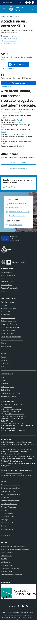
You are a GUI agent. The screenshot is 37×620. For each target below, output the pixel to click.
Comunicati (4, 363)
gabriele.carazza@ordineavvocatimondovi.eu (18, 475)
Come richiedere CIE (7, 86)
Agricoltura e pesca (7, 302)
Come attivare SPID (7, 68)
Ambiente (4, 305)
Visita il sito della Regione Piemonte (13, 546)
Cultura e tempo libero (8, 321)
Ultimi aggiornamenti (8, 529)
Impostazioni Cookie (7, 523)
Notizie (3, 357)
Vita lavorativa (6, 346)
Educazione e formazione (9, 324)
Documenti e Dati (7, 281)
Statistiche (4, 532)
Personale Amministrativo (9, 288)
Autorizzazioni (5, 314)
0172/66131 (8, 407)
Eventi (3, 377)
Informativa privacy (7, 516)
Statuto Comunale (7, 513)
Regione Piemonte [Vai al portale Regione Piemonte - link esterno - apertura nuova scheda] (7, 2)
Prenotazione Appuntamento (10, 500)
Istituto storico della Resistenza (11, 574)
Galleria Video (5, 390)
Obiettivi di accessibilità (8, 491)
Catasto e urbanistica (8, 318)
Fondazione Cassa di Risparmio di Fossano (15, 549)
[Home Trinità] (17, 8)
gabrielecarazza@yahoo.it (14, 473)
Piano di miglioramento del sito (11, 494)
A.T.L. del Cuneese (7, 571)
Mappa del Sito (6, 535)
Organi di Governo (7, 272)
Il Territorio (4, 383)
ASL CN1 (4, 559)
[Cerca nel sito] (31, 8)
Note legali (4, 519)
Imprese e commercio (8, 330)
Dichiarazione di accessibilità (10, 488)
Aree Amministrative (8, 275)
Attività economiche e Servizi (10, 393)
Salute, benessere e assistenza (11, 337)
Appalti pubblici (6, 311)
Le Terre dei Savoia (7, 552)
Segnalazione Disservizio (9, 504)
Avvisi (3, 366)
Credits (3, 526)
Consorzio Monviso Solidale (10, 568)
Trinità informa (6, 360)
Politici (3, 291)
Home (3, 16)
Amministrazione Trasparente (10, 485)
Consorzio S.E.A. (6, 555)
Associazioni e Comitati (8, 396)
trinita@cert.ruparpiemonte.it (14, 414)
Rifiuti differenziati (7, 565)
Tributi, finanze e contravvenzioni (12, 340)
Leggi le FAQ (5, 497)
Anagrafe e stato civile (8, 308)
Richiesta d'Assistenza (8, 507)
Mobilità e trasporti (7, 333)
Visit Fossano (5, 562)
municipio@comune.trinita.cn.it (16, 416)
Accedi (4, 117)
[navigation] (4, 8)
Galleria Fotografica (7, 387)
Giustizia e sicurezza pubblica (10, 327)
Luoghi (3, 380)
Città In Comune (27, 617)
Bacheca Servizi (6, 510)
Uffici (2, 278)
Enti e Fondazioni (6, 285)
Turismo (3, 343)
